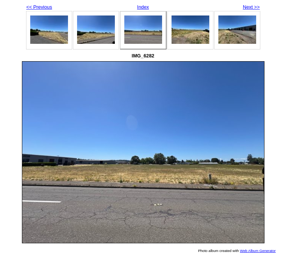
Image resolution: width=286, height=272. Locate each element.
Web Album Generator (258, 251)
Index (143, 7)
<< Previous (39, 7)
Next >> (251, 7)
